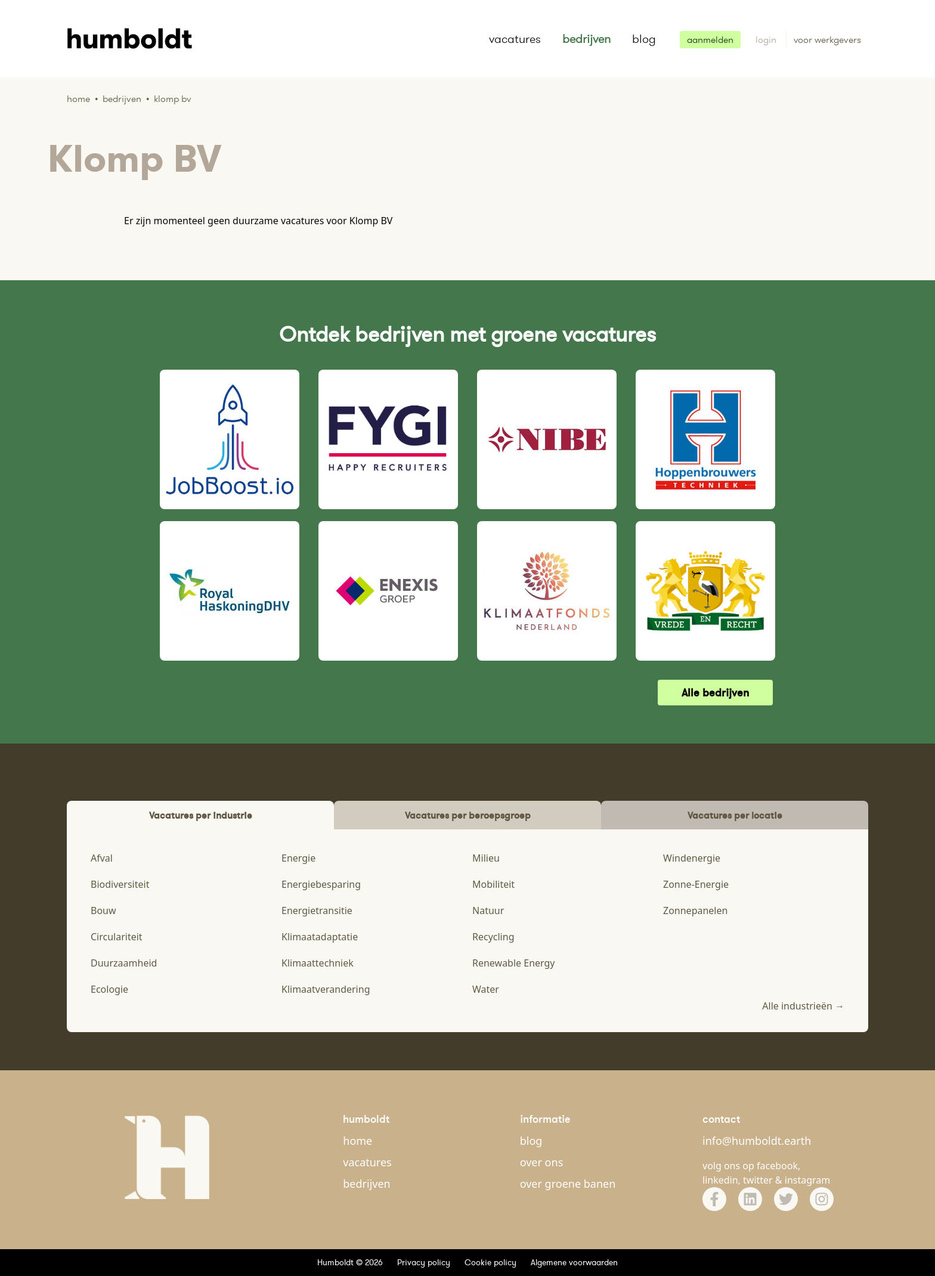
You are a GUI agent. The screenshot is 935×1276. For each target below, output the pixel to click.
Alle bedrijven (715, 692)
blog (644, 39)
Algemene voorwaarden (574, 1262)
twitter (758, 1180)
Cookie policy (490, 1262)
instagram (808, 1180)
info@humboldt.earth (756, 1140)
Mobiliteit (493, 884)
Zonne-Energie (696, 884)
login (767, 39)
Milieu (486, 858)
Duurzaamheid (124, 963)
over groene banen (568, 1183)
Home (78, 98)
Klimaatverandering (325, 989)
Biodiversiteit (120, 884)
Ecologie (109, 989)
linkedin (720, 1180)
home (357, 1140)
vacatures (515, 39)
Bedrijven (122, 98)
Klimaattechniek (317, 963)
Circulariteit (117, 936)
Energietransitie (316, 910)
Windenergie (691, 858)
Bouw (103, 910)
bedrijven (586, 39)
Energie (298, 858)
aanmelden (710, 39)
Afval (102, 858)
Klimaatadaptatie (319, 936)
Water (485, 989)
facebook (777, 1165)
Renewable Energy (513, 963)
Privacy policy (423, 1262)
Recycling (493, 936)
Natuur (488, 910)
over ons (542, 1162)
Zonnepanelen (695, 910)
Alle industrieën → (803, 1005)
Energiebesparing (321, 884)
